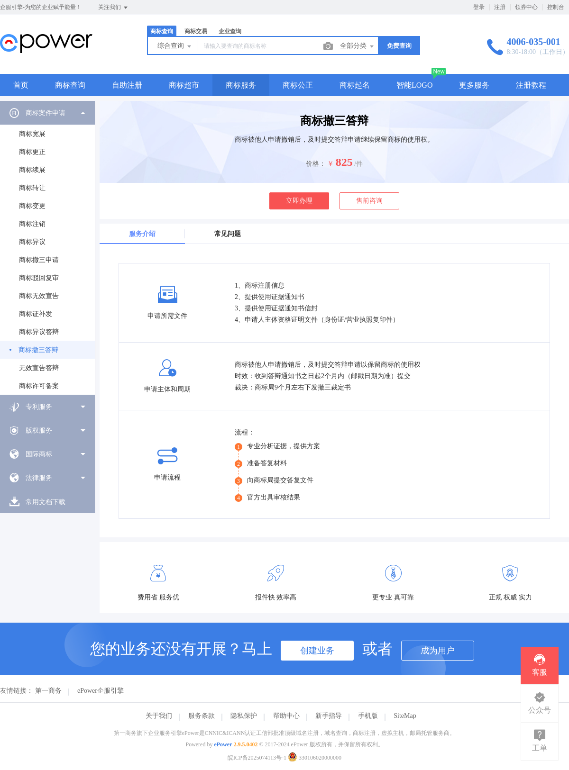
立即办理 (299, 200)
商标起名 (355, 85)
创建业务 (317, 650)
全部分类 (357, 46)
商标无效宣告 (39, 295)
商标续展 (32, 169)
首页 (20, 85)
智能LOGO (414, 85)
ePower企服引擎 (100, 690)
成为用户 (438, 650)
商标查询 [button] (70, 85)
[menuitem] (47, 248)
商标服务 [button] (241, 85)
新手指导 (328, 715)
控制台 (555, 7)
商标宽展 (32, 133)
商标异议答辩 (39, 331)
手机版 (368, 715)
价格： (316, 163)
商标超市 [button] (184, 85)
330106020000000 (314, 757)
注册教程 (531, 85)
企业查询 (230, 31)
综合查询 (175, 46)
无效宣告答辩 (39, 367)
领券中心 (526, 7)
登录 (479, 7)
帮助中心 (286, 715)
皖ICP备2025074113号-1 (257, 757)
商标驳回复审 (39, 277)
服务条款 (201, 715)
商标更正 (32, 151)
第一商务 (48, 690)
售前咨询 (369, 200)
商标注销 (32, 223)
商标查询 (161, 31)
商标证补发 (35, 313)
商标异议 (32, 241)
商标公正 (298, 85)
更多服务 (474, 85)
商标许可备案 (39, 386)
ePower (223, 744)
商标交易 (195, 31)
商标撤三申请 (39, 259)
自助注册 (127, 85)
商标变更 (32, 205)
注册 (499, 7)
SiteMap (405, 715)
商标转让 (32, 187)
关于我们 (159, 715)
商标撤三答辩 (38, 349)
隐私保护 (243, 715)
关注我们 (113, 7)
